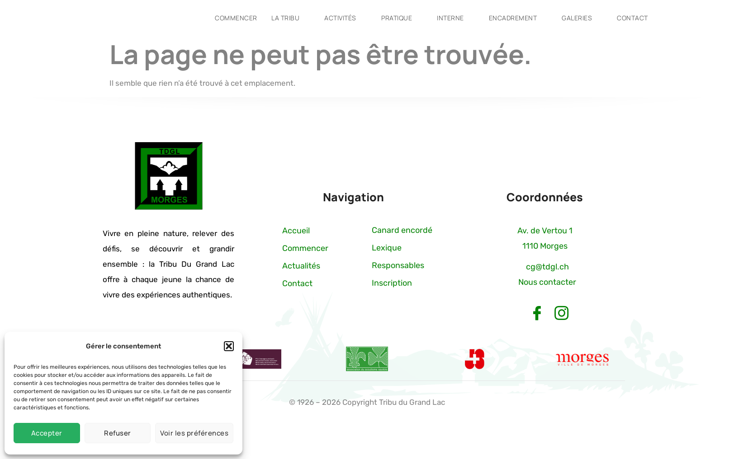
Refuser (117, 433)
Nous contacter (547, 282)
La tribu (287, 18)
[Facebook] (537, 314)
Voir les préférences (194, 433)
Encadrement (518, 18)
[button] (228, 346)
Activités (343, 18)
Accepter (46, 433)
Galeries (583, 18)
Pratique (400, 18)
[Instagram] (561, 314)
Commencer (232, 18)
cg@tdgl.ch (547, 267)
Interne (454, 18)
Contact (640, 18)
